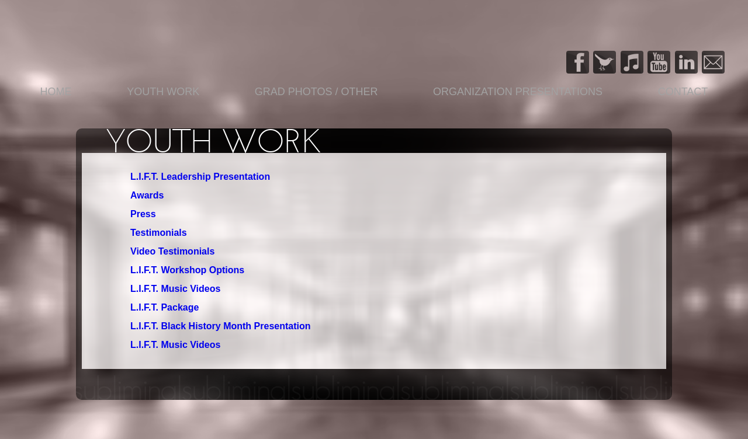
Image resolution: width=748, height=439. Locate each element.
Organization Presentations (517, 91)
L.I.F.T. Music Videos (175, 289)
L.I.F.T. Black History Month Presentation (220, 326)
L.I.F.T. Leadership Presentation (200, 177)
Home (56, 91)
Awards (147, 195)
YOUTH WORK (163, 91)
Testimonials (158, 233)
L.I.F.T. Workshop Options (187, 270)
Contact (683, 91)
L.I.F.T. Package (164, 307)
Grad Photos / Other (316, 91)
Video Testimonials (172, 251)
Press (143, 214)
